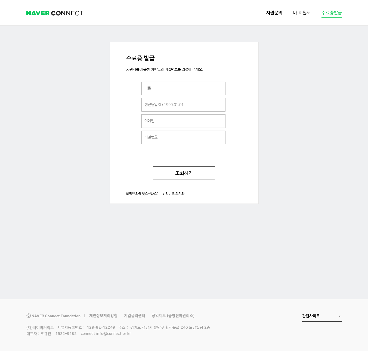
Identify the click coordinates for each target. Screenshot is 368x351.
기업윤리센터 (134, 315)
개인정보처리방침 (103, 315)
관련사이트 (311, 316)
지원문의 (274, 12)
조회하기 (184, 173)
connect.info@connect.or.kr (106, 334)
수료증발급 (331, 12)
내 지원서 (302, 12)
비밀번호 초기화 (173, 194)
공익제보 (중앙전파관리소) (173, 315)
